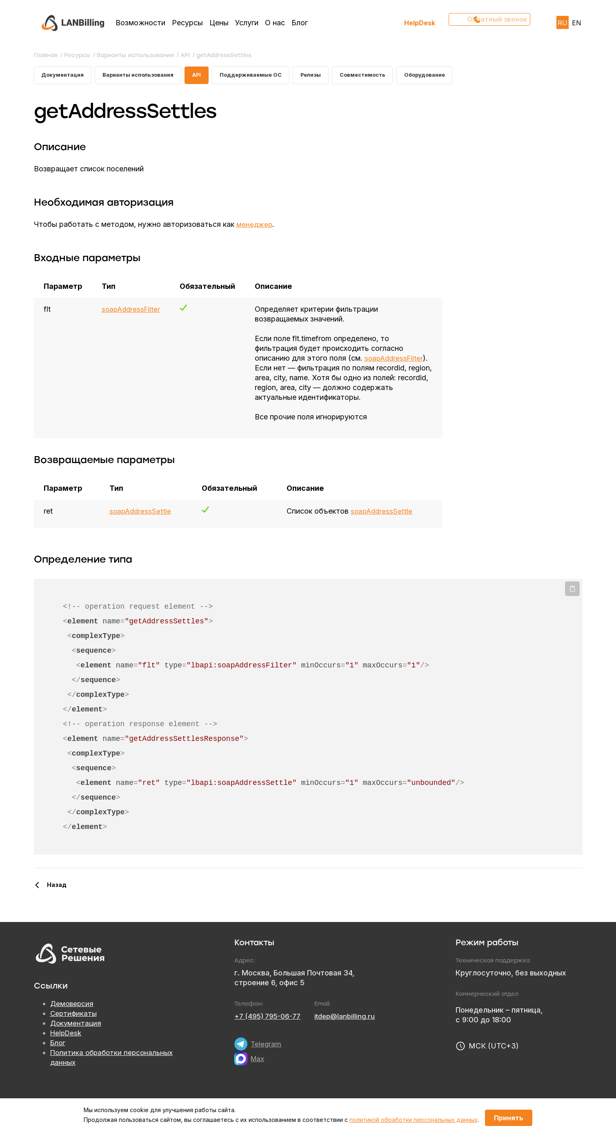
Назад (57, 896)
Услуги (246, 22)
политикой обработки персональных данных (413, 1119)
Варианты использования (146, 76)
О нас (275, 22)
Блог (299, 22)
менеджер (255, 226)
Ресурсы (187, 22)
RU (562, 23)
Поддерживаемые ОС (268, 76)
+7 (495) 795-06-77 (269, 1028)
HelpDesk (419, 23)
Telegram (266, 1055)
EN (576, 23)
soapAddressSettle (140, 523)
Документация (64, 76)
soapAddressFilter (132, 311)
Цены (219, 22)
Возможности (140, 22)
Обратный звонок (493, 22)
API (210, 76)
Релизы (332, 76)
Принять (508, 1118)
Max (258, 1070)
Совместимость (388, 76)
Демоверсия (72, 1015)
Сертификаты (74, 1025)
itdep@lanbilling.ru (351, 1028)
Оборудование (454, 76)
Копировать (572, 601)
